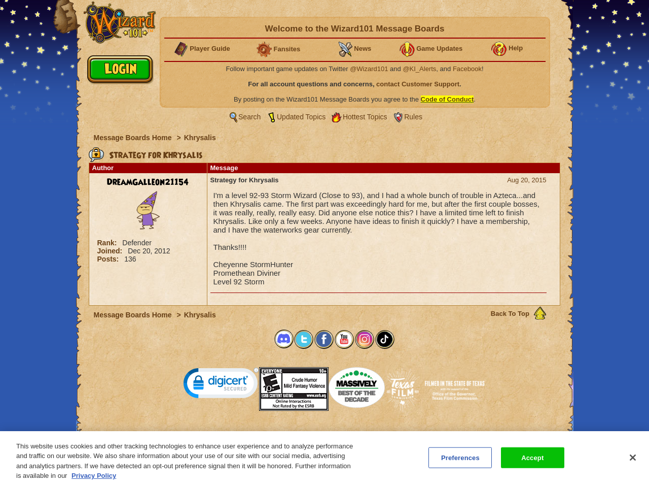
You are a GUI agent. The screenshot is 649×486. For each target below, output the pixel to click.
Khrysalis (200, 138)
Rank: (108, 243)
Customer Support (322, 434)
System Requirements (259, 434)
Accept (532, 462)
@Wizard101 (369, 69)
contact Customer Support (417, 84)
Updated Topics (301, 117)
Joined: (111, 251)
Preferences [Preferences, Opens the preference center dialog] (460, 462)
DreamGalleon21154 (148, 182)
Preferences (423, 434)
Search (249, 117)
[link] (221, 385)
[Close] (633, 462)
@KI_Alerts (419, 69)
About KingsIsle (378, 434)
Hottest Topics (365, 117)
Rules (413, 117)
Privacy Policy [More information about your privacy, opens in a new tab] (93, 480)
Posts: (109, 259)
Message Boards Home (134, 138)
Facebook (467, 69)
